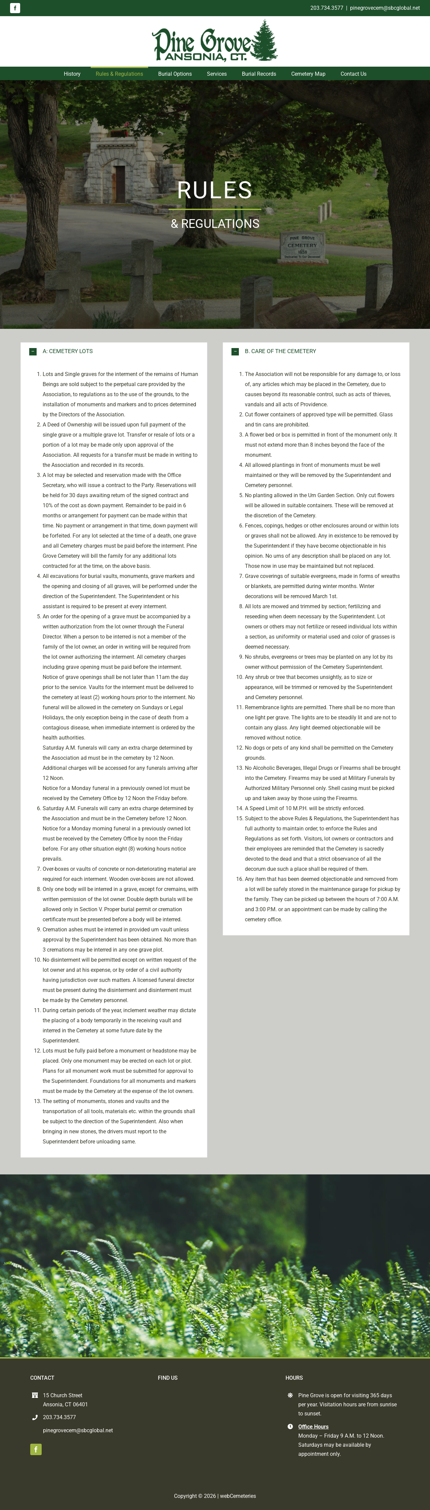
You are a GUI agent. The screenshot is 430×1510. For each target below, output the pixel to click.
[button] (114, 352)
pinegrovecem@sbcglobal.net (385, 8)
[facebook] (15, 8)
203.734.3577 (326, 8)
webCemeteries (238, 1496)
